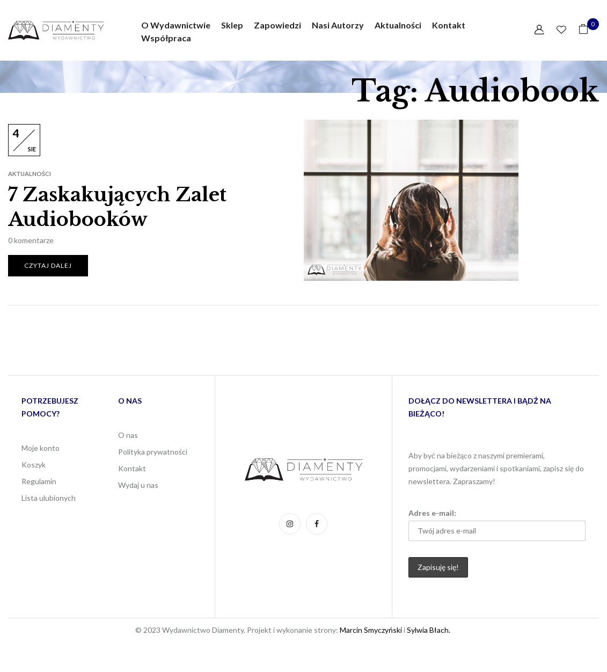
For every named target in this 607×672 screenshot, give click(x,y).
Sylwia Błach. (427, 629)
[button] (583, 30)
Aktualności (29, 173)
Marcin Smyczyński (371, 629)
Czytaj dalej (48, 265)
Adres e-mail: (497, 524)
